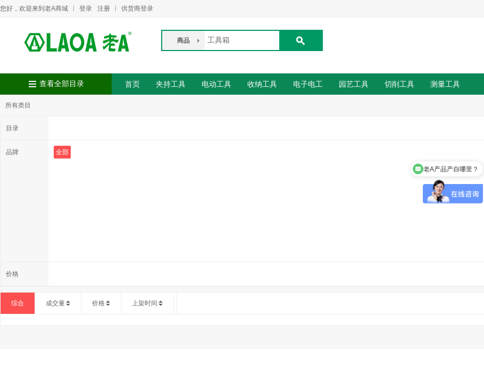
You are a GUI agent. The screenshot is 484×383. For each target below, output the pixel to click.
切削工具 (399, 84)
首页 (132, 84)
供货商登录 (137, 8)
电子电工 (308, 84)
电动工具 (216, 84)
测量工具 (445, 84)
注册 (103, 8)
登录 (85, 8)
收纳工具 (262, 84)
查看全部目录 (61, 84)
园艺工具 (354, 84)
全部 (62, 152)
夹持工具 (171, 84)
